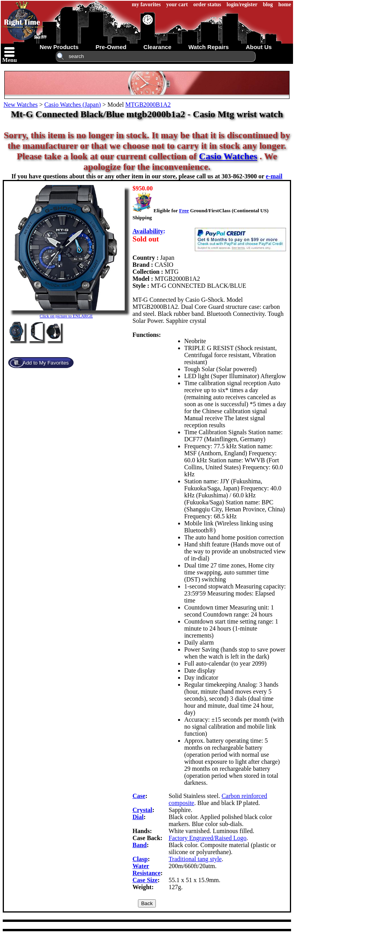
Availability (147, 231)
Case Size (144, 880)
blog (268, 4)
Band (139, 845)
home (284, 4)
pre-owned (110, 47)
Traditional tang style (195, 859)
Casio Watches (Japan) (72, 104)
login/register (242, 4)
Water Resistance (146, 869)
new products (59, 47)
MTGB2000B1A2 (148, 104)
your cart (177, 4)
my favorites (146, 4)
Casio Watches (228, 156)
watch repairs (208, 47)
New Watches (21, 104)
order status (207, 4)
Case (138, 796)
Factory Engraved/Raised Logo (208, 838)
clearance (157, 47)
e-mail (274, 176)
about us (259, 47)
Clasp (140, 859)
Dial (137, 817)
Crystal (142, 810)
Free (184, 210)
